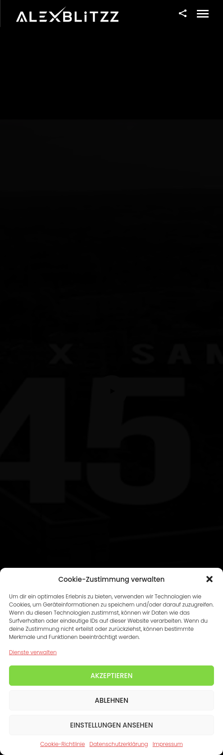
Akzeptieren (112, 675)
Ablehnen (111, 700)
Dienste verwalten (33, 652)
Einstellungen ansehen (111, 725)
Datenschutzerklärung (118, 744)
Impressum (168, 744)
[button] (209, 579)
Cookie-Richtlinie (62, 744)
